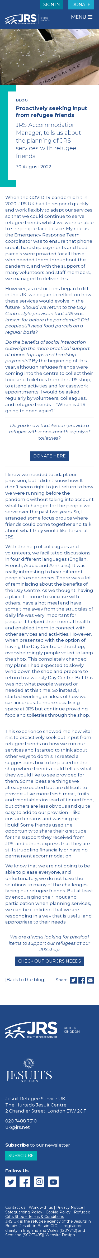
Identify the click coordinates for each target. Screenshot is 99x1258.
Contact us (15, 1207)
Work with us (41, 1207)
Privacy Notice (69, 1207)
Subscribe (21, 1155)
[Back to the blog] (25, 979)
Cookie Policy (58, 1212)
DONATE (81, 4)
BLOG (22, 100)
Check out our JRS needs (49, 961)
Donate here (49, 455)
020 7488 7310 (21, 1121)
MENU (79, 16)
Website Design (60, 1235)
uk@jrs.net (17, 1127)
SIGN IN (51, 4)
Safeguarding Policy (23, 1212)
